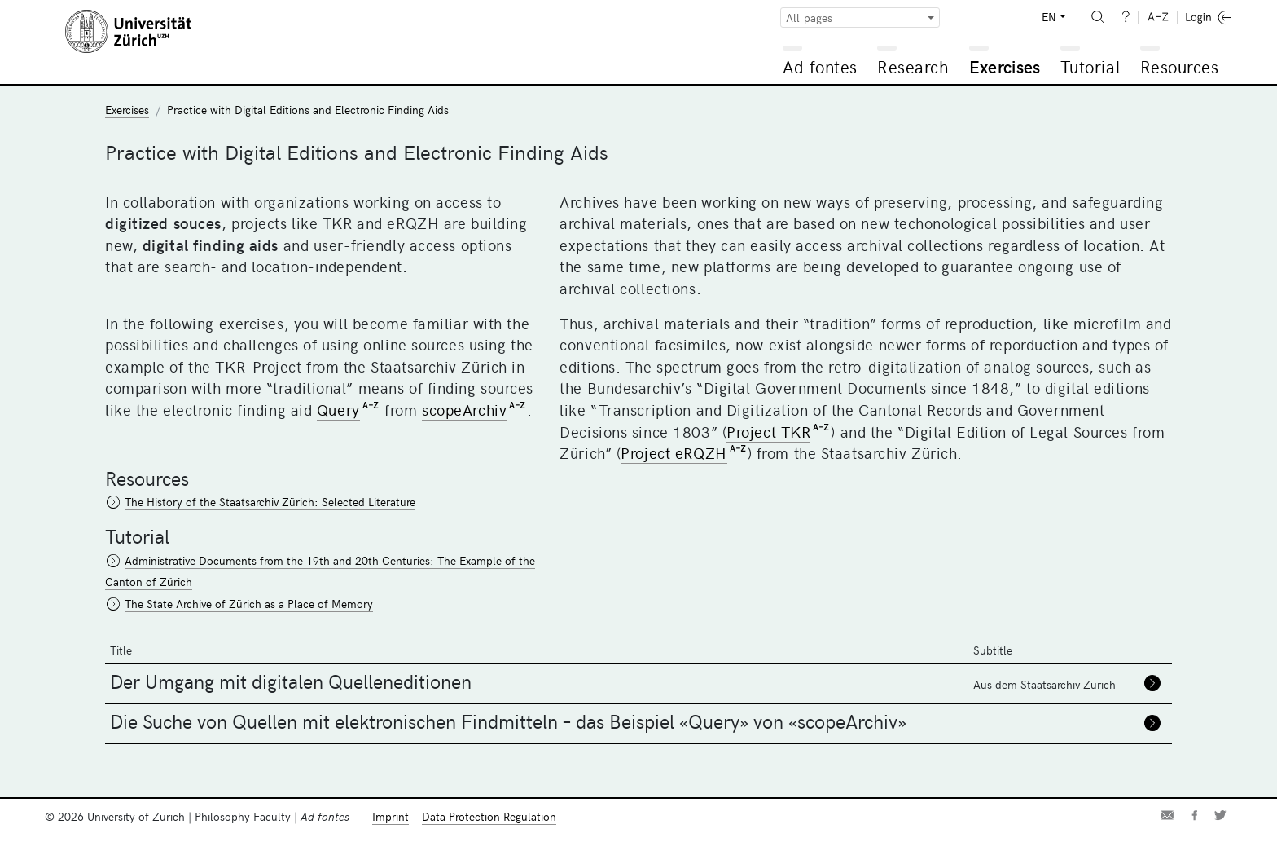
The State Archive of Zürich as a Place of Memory (249, 603)
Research (913, 66)
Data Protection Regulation (489, 816)
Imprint (390, 816)
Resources (1179, 66)
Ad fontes (820, 66)
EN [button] (1049, 16)
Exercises (1005, 66)
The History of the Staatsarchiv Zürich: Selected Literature (270, 501)
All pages (809, 17)
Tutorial (1090, 66)
